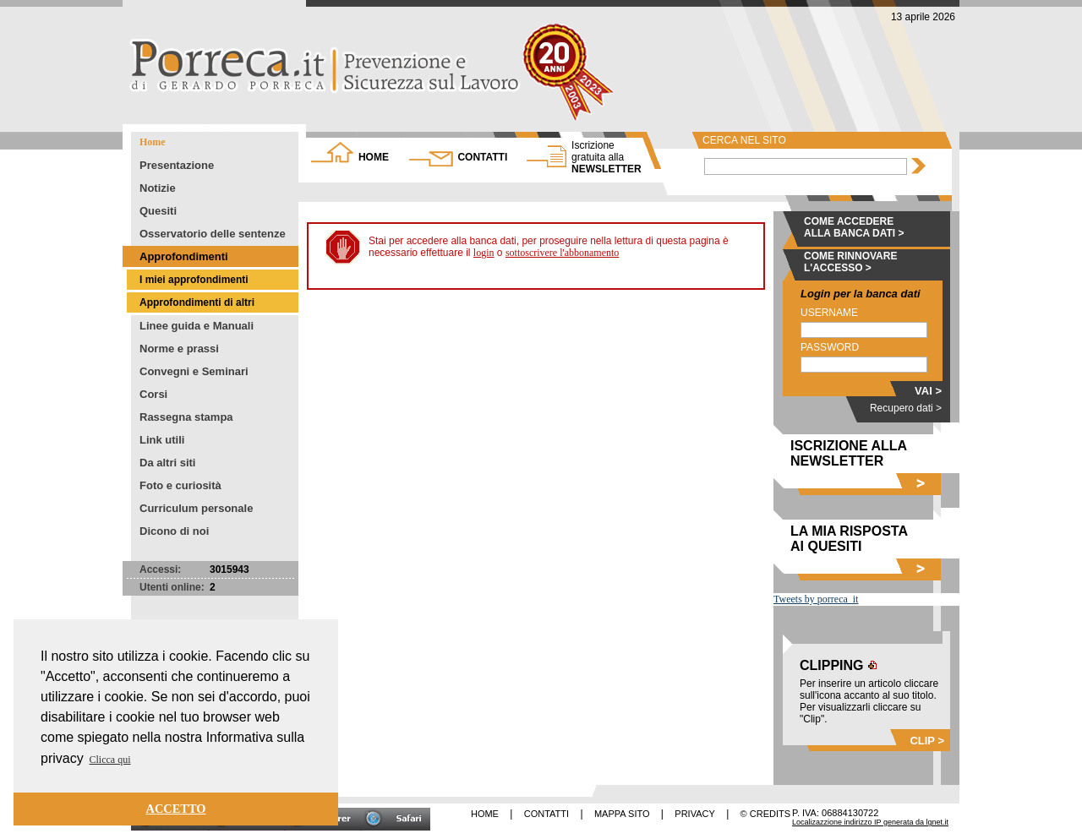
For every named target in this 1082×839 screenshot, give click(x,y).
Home (152, 142)
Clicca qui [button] (110, 759)
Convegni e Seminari (194, 371)
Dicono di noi (174, 531)
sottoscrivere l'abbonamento (562, 253)
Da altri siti (167, 462)
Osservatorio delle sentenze (212, 233)
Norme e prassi (179, 348)
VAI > (928, 390)
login (484, 253)
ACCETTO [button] (176, 808)
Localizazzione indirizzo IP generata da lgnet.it (870, 822)
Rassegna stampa (186, 417)
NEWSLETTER (606, 157)
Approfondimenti (183, 256)
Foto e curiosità (180, 485)
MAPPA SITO (622, 814)
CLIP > (927, 740)
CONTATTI (482, 157)
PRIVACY (694, 814)
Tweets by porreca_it (815, 599)
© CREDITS (765, 814)
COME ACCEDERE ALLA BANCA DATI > (854, 227)
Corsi (153, 394)
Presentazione (176, 165)
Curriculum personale (196, 508)
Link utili (161, 439)
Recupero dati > (906, 408)
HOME (373, 157)
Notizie (157, 188)
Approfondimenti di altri (196, 302)
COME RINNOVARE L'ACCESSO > (850, 262)
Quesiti (158, 210)
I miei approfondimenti (194, 280)
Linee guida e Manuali (196, 325)
